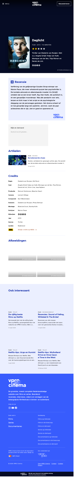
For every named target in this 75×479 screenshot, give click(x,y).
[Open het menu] (5, 4)
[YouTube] (13, 408)
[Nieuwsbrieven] (64, 4)
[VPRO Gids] (42, 455)
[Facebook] (16, 408)
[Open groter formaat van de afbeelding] (22, 252)
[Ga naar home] (36, 4)
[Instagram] (9, 408)
